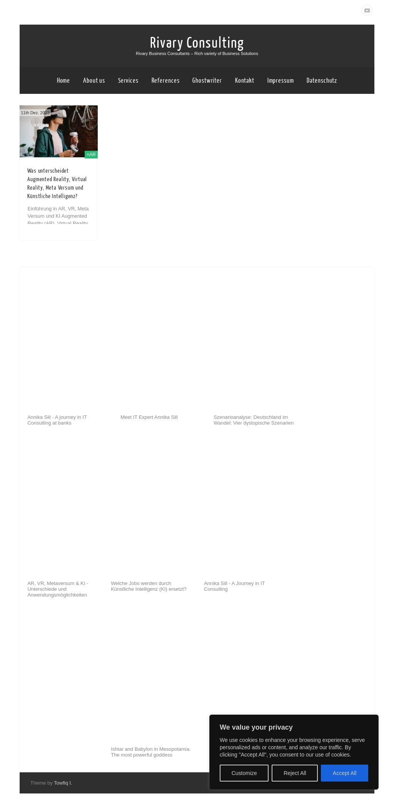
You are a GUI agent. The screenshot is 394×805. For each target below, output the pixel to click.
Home (63, 80)
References (166, 80)
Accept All (344, 773)
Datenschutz (322, 80)
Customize (244, 773)
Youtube (367, 10)
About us (94, 80)
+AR (91, 154)
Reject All (295, 773)
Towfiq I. (63, 783)
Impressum (280, 80)
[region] (294, 752)
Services (128, 80)
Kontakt (244, 80)
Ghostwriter (207, 80)
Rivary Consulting (197, 43)
